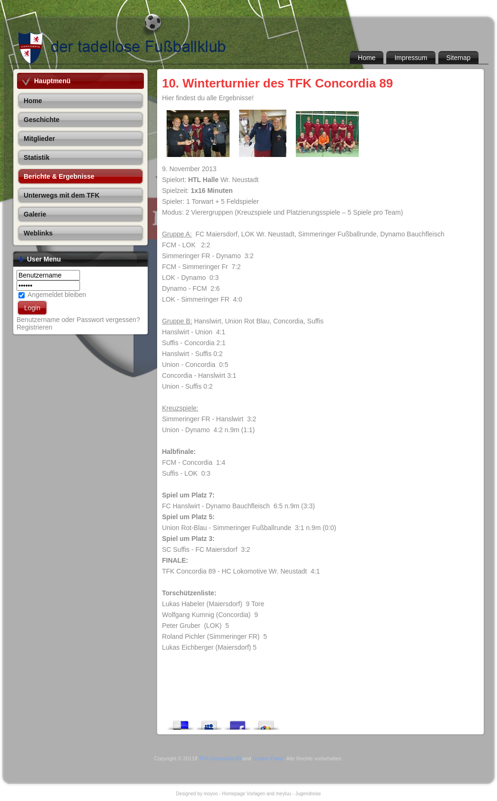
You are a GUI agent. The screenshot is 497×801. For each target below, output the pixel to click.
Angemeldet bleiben (56, 294)
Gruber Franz (268, 758)
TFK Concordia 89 (220, 758)
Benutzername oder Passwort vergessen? (78, 319)
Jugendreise (308, 793)
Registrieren (34, 327)
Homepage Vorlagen (243, 793)
